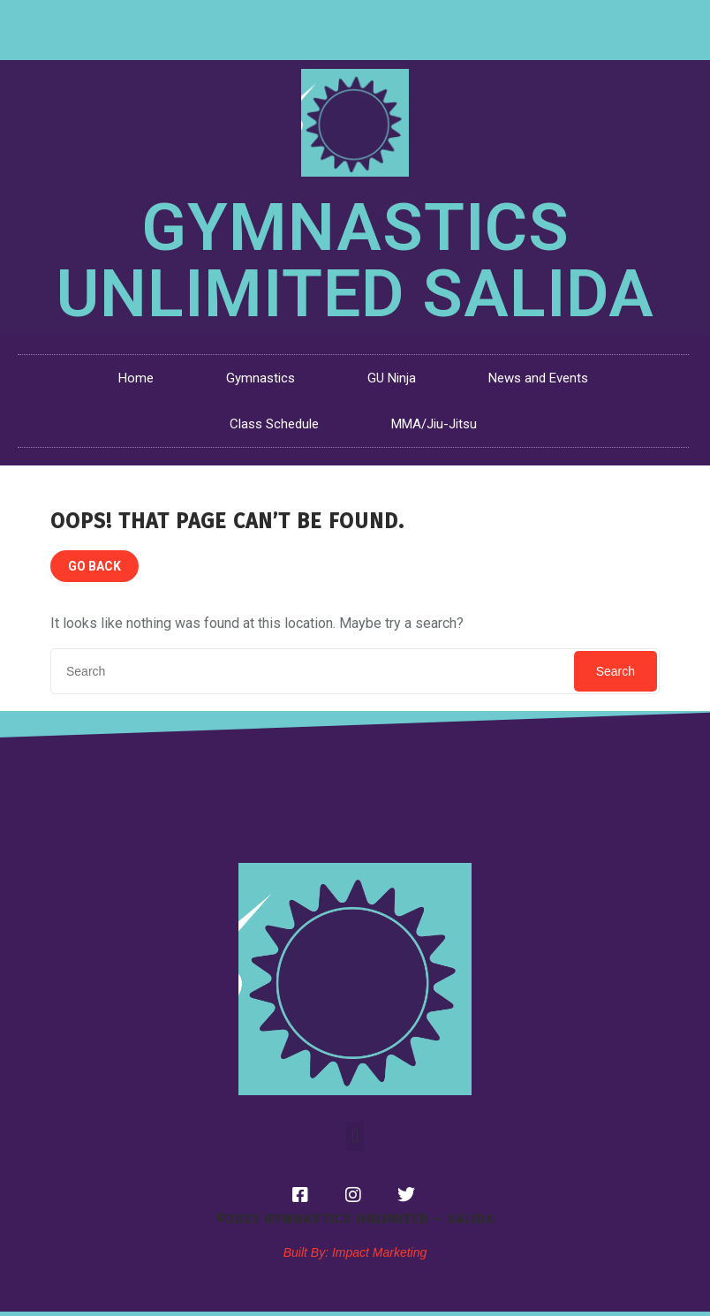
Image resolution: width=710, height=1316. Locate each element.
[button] (354, 1136)
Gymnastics (260, 378)
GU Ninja (391, 378)
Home (136, 378)
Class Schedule (274, 424)
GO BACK (94, 566)
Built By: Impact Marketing (355, 1252)
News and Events (538, 378)
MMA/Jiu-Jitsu (434, 424)
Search (615, 671)
